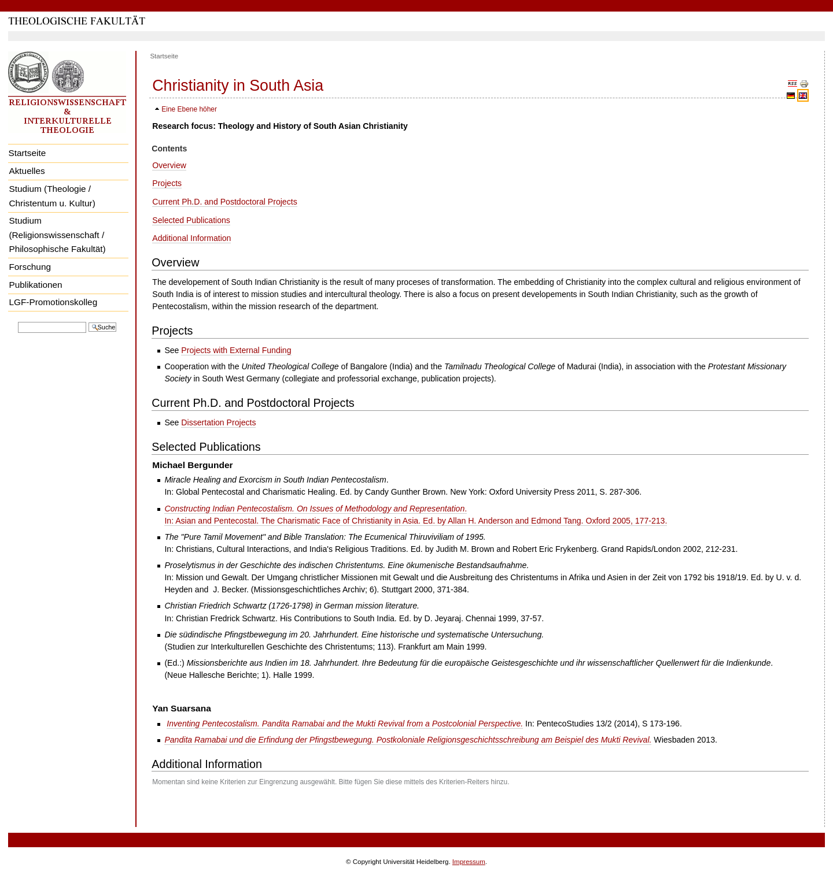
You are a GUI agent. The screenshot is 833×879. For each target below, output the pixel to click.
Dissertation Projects (218, 422)
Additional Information (191, 238)
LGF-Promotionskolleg (53, 302)
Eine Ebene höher (189, 109)
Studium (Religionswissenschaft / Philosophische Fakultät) (57, 235)
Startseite (27, 153)
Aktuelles (27, 171)
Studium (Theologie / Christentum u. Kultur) (52, 196)
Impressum (468, 861)
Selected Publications (191, 220)
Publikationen (35, 285)
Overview (169, 165)
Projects (167, 183)
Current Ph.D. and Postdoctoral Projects (224, 201)
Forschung (30, 267)
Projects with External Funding (236, 350)
